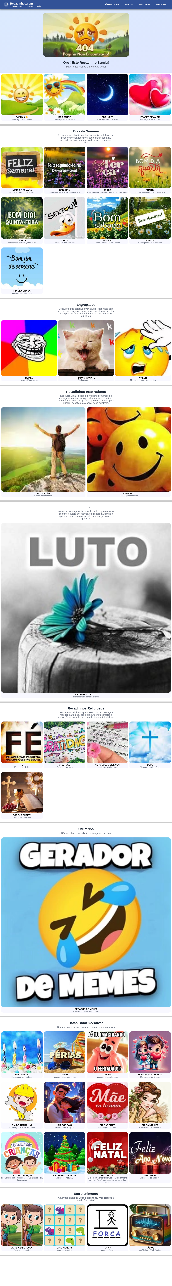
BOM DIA (129, 4)
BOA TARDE (144, 4)
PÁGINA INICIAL (112, 4)
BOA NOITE (161, 4)
